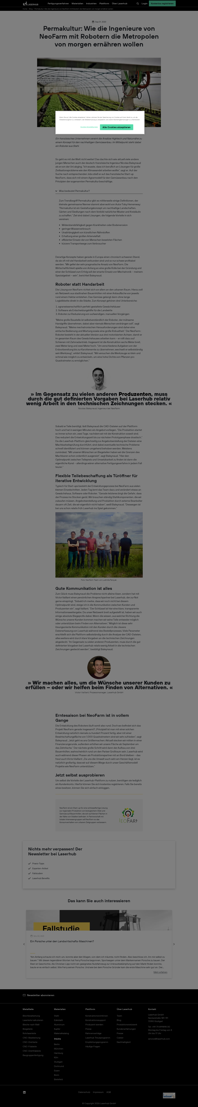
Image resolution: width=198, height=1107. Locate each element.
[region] (100, 122)
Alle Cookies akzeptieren (117, 127)
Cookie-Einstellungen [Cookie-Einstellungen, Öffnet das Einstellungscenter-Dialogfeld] (89, 127)
